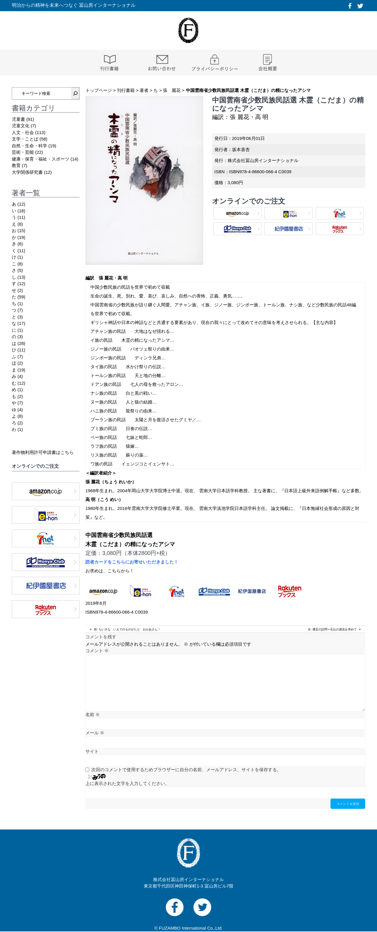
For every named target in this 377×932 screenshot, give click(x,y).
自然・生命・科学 (29, 145)
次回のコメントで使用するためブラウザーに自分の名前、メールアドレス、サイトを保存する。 (186, 769)
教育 (16, 165)
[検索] (75, 93)
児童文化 (20, 125)
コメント (97, 650)
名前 (92, 714)
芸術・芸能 (23, 152)
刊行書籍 (126, 90)
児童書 (18, 119)
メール (94, 732)
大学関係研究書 (27, 172)
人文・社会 (23, 132)
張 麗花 (172, 90)
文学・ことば (25, 138)
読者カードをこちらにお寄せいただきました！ (131, 561)
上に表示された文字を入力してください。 (127, 783)
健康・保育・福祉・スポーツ (40, 158)
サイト (92, 751)
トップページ (98, 90)
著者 (144, 90)
